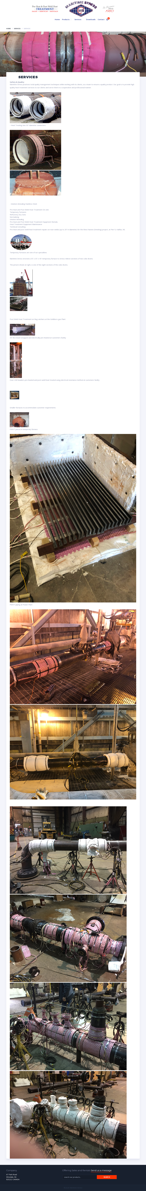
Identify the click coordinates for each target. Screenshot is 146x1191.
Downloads (90, 19)
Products (66, 19)
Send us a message (101, 1170)
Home (57, 19)
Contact (101, 19)
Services (77, 19)
